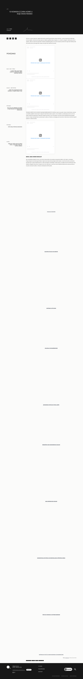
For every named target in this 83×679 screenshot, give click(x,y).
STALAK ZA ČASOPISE (51, 211)
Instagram (67, 657)
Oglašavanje (41, 669)
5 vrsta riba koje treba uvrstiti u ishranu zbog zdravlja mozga (16, 72)
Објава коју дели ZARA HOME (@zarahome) (40, 76)
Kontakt (40, 671)
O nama (40, 666)
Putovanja (9, 105)
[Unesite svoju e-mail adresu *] (19, 670)
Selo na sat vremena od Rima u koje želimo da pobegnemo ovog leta (14, 109)
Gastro (8, 141)
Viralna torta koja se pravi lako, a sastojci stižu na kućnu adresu (15, 144)
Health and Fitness (11, 68)
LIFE (7, 9)
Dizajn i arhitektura (11, 87)
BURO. (11, 29)
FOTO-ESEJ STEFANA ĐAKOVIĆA (15, 126)
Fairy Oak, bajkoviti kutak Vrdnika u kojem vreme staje (15, 90)
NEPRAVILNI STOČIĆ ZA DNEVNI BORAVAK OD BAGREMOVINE (51, 654)
